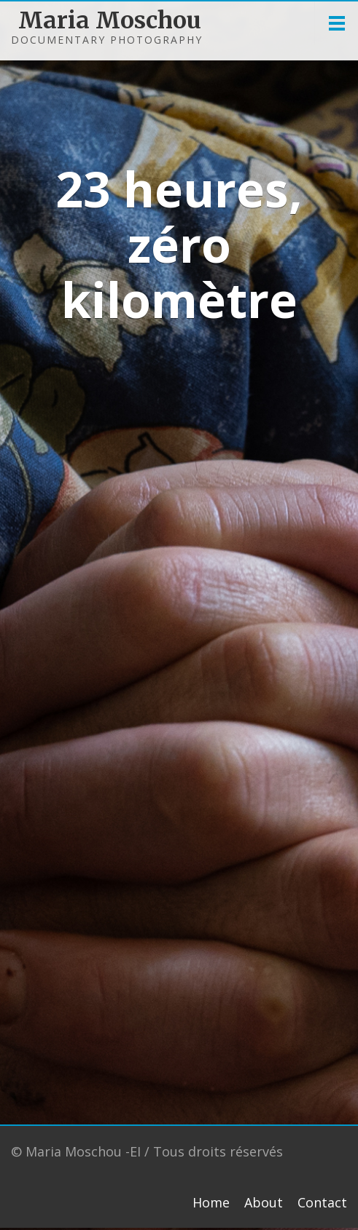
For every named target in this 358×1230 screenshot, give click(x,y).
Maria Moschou (78, 20)
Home (211, 1202)
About (263, 1202)
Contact (322, 1202)
